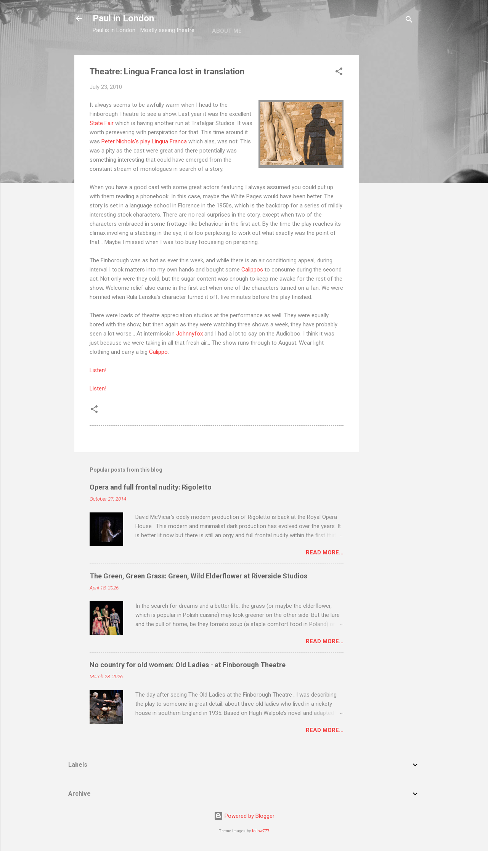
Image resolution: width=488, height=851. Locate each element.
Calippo (158, 351)
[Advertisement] (389, 169)
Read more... (325, 552)
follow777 (261, 831)
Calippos (252, 269)
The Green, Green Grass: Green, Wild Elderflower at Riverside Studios (198, 576)
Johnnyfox (189, 333)
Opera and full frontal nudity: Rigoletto (151, 487)
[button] (339, 73)
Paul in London (123, 18)
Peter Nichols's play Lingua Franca (144, 141)
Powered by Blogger (244, 815)
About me (227, 30)
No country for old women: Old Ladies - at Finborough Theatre (188, 665)
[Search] (409, 20)
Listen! (98, 370)
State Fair (102, 123)
